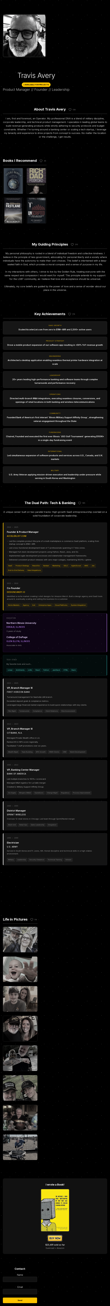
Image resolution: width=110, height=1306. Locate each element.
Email (20, 1290)
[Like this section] (70, 109)
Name (20, 1277)
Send (20, 1300)
